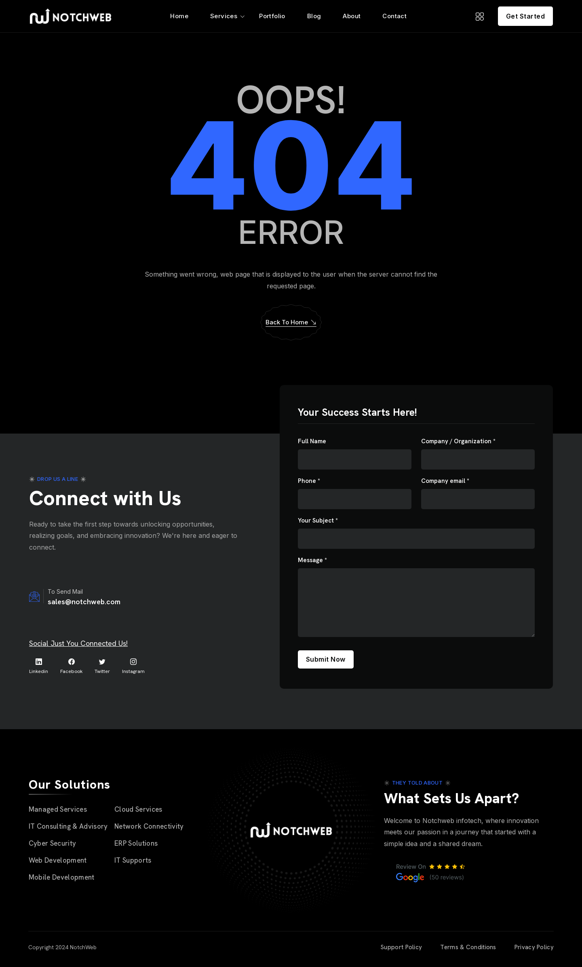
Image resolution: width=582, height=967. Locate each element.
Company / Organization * (458, 441)
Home (179, 16)
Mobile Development (62, 877)
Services (223, 16)
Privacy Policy (534, 947)
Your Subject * (318, 521)
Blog (314, 16)
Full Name (312, 441)
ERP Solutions (136, 843)
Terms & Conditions (468, 947)
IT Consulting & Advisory (68, 826)
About (352, 16)
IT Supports (133, 860)
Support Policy (401, 947)
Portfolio (272, 16)
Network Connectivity (149, 826)
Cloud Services (138, 809)
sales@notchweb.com (84, 601)
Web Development (58, 860)
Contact (394, 16)
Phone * (309, 481)
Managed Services (58, 809)
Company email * (445, 481)
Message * (312, 560)
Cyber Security (52, 843)
